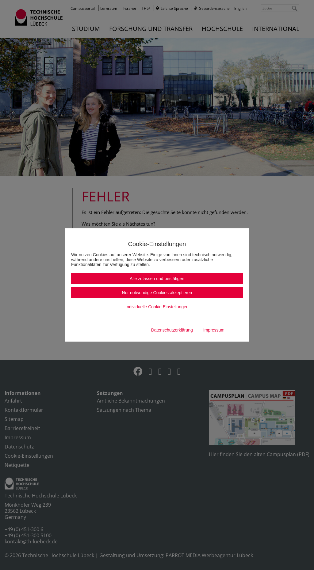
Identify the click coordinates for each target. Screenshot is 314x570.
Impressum (213, 330)
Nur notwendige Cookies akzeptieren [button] (157, 292)
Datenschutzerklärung (172, 330)
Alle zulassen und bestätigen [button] (157, 278)
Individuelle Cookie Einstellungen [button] (156, 306)
